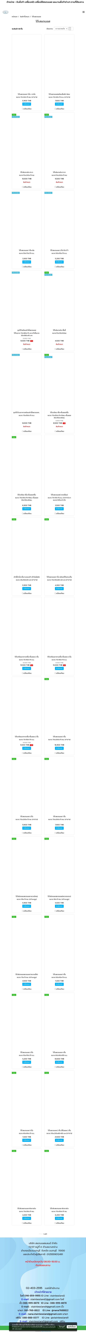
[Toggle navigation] (83, 12)
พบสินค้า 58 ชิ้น (17, 29)
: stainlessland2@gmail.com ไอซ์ (47, 1299)
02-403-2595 (34, 1288)
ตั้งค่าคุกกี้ (62, 1327)
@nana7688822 (60, 1310)
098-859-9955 (32, 1295)
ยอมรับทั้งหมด (72, 1327)
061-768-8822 (32, 1310)
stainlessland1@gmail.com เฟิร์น (47, 1321)
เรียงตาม (50, 28)
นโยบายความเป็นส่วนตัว (49, 1327)
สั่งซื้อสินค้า (26, 104)
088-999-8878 (31, 1303)
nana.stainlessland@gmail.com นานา (47, 1314)
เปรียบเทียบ (27, 108)
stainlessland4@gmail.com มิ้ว (48, 1306)
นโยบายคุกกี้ (18, 1329)
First (41, 1234)
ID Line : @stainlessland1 (55, 1317)
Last (45, 1234)
